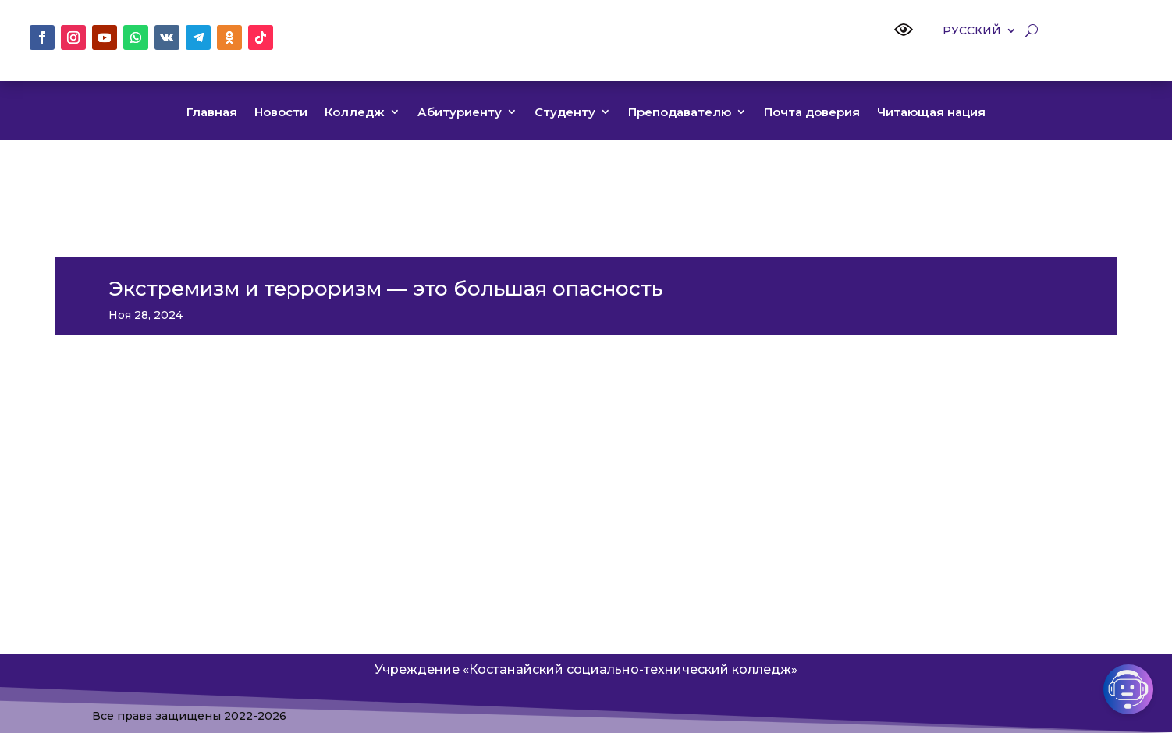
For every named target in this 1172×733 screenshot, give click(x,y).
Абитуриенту (459, 113)
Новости (280, 113)
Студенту (565, 113)
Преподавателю (679, 113)
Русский (972, 31)
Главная (211, 113)
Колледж (355, 113)
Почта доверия (812, 113)
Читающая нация (931, 113)
